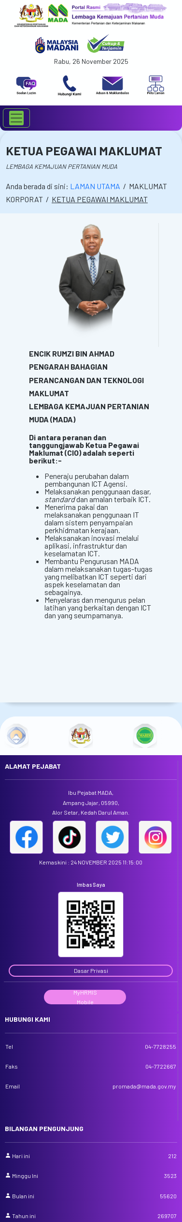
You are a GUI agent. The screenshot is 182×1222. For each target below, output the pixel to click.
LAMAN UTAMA (95, 186)
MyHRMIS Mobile (85, 996)
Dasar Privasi (91, 970)
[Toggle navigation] (16, 118)
